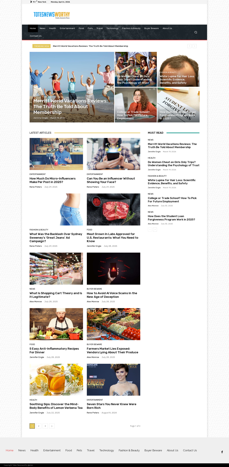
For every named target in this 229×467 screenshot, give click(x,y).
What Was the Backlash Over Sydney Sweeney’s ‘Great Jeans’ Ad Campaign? (56, 237)
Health (120, 72)
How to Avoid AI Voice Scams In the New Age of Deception (112, 295)
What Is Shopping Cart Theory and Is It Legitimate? (56, 295)
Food (89, 230)
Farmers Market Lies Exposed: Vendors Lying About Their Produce (112, 350)
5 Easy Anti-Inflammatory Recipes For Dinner (54, 350)
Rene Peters (36, 187)
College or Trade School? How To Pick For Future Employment (172, 199)
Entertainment (38, 174)
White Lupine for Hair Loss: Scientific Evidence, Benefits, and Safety (172, 182)
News (36, 95)
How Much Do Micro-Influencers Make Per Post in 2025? (53, 180)
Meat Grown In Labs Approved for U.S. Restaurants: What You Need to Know (112, 237)
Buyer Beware (94, 289)
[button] (195, 32)
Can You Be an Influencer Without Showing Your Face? (111, 180)
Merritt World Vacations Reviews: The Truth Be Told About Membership (90, 46)
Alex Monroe (36, 301)
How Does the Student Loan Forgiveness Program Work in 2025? (171, 218)
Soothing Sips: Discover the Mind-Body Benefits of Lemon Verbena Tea (56, 406)
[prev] (189, 46)
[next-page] (52, 426)
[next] (195, 46)
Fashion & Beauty (168, 72)
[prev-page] (150, 230)
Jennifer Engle (94, 246)
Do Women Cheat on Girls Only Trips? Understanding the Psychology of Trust (173, 163)
